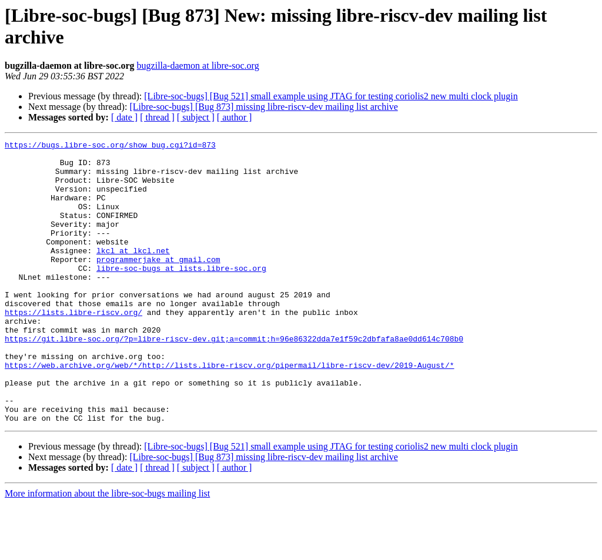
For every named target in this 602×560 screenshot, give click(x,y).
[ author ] (234, 117)
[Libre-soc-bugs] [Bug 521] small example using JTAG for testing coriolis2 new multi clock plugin (331, 96)
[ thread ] (157, 117)
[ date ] (124, 117)
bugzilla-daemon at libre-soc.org (198, 66)
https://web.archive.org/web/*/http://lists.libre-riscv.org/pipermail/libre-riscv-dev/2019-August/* (229, 410)
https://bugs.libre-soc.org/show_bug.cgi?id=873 (110, 146)
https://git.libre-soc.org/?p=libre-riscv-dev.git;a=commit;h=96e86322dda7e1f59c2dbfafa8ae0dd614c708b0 (234, 379)
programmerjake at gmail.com (158, 284)
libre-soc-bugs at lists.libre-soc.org (181, 294)
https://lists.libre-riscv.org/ (73, 347)
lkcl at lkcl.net (133, 273)
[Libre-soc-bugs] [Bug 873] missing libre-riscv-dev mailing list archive (263, 107)
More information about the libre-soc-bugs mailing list (107, 550)
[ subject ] (196, 117)
